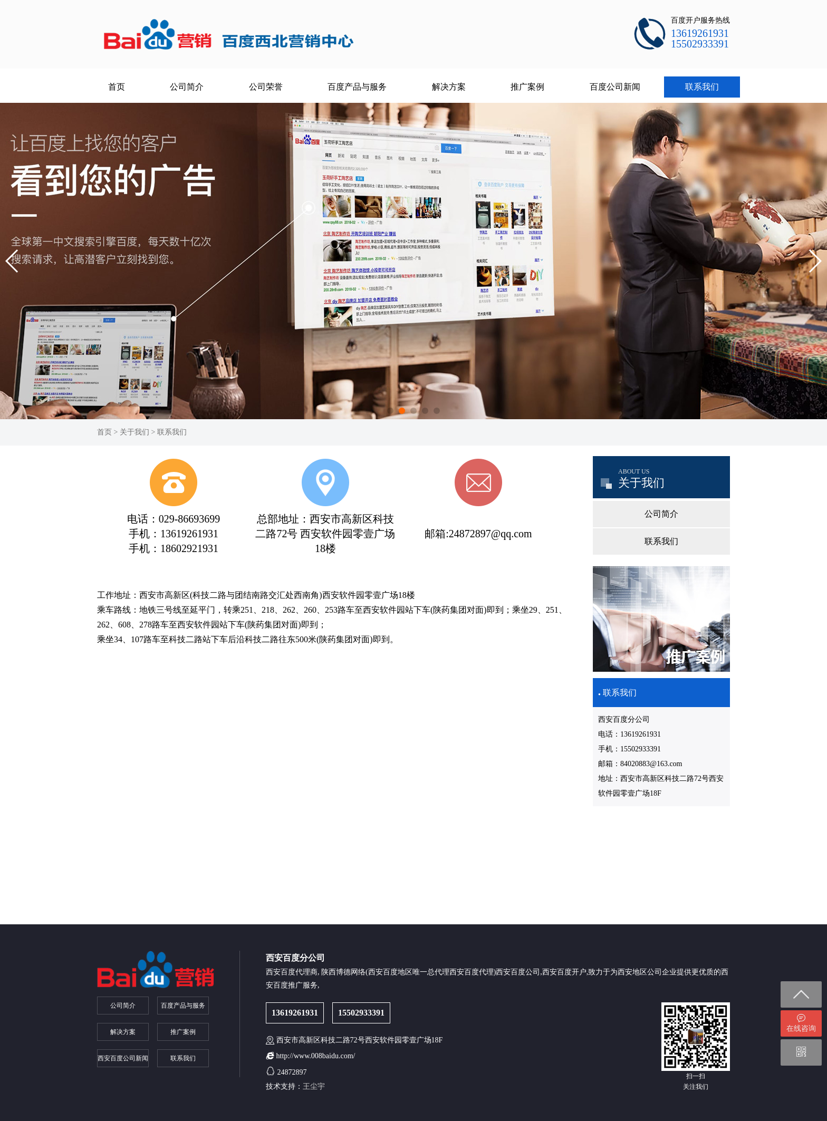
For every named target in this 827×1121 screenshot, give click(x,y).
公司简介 (187, 86)
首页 (116, 86)
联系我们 (702, 86)
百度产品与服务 (357, 86)
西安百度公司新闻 (123, 1058)
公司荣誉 (266, 86)
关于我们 (134, 432)
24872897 (292, 1072)
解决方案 (449, 86)
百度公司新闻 (615, 86)
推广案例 (527, 86)
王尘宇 (314, 1086)
